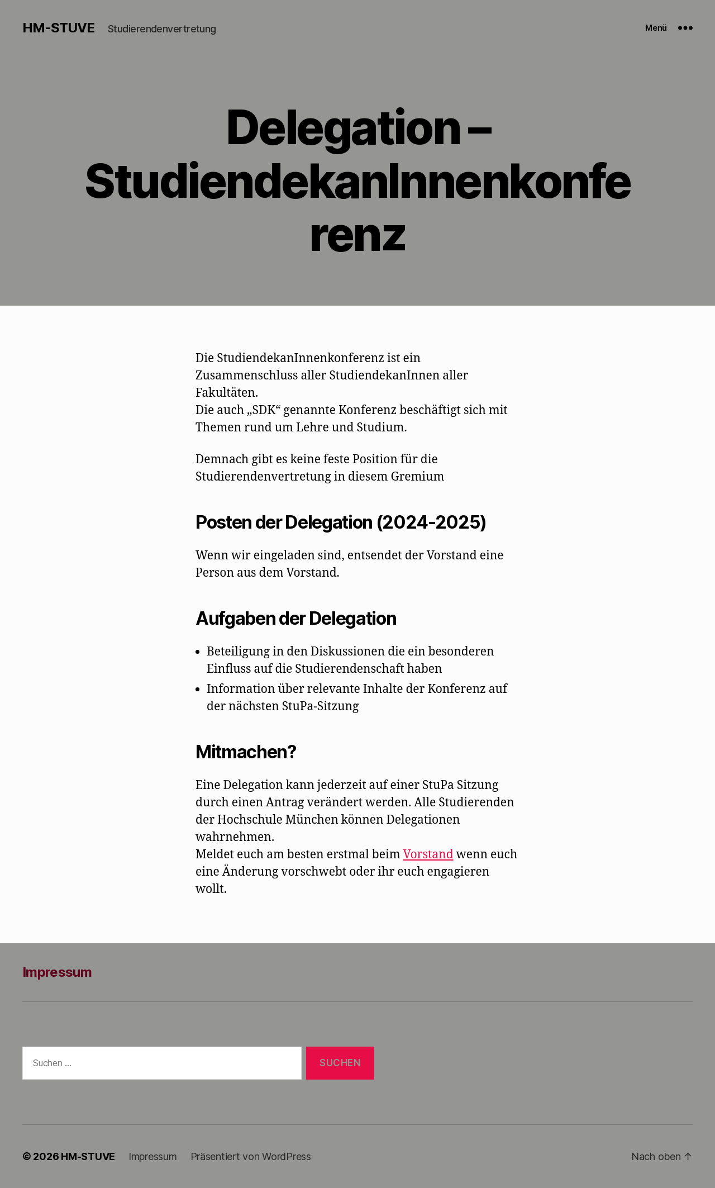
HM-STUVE (58, 28)
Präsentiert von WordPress (250, 1156)
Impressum (57, 972)
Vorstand (428, 854)
